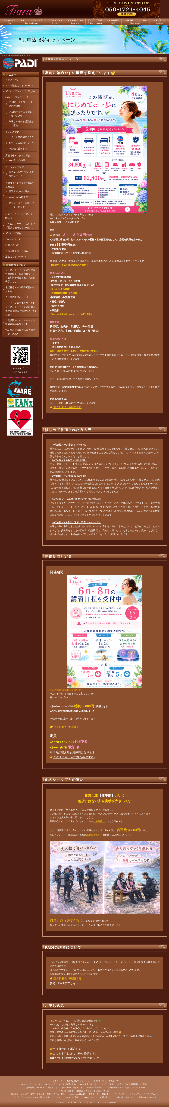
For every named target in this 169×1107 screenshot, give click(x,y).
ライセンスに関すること (21, 137)
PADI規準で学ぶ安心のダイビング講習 (97, 1084)
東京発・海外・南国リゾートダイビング (106, 1094)
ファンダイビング (14, 167)
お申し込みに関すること (21, 142)
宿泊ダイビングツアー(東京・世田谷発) (28, 1094)
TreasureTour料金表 (18, 197)
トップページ (12, 79)
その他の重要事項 (18, 148)
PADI (52, 218)
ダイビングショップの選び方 (20, 91)
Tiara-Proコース (13, 239)
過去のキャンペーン (15, 256)
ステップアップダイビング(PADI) (143, 1094)
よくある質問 (12, 132)
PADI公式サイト (68, 983)
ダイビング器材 (13, 233)
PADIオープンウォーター (18, 97)
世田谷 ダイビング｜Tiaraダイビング (86, 1102)
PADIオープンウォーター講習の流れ (60, 1084)
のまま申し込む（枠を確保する (75, 1053)
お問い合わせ (12, 245)
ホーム (4, 55)
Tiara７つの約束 (17, 160)
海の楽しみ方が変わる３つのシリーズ (92, 1091)
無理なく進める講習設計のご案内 (132, 1084)
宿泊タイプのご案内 (19, 191)
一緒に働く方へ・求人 (16, 250)
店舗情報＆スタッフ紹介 (17, 155)
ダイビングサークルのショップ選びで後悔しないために (37, 1097)
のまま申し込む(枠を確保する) (75, 757)
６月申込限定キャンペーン (62, 59)
